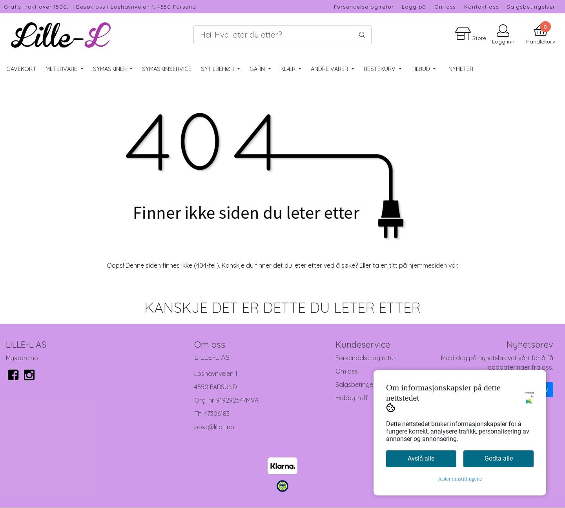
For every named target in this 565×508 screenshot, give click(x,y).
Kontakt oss (481, 6)
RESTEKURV (380, 69)
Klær (289, 69)
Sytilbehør (218, 69)
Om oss (445, 6)
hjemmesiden (427, 265)
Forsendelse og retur (364, 6)
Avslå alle (421, 458)
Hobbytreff (351, 398)
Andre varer (330, 69)
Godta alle (499, 458)
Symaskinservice (166, 69)
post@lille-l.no (214, 427)
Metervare (62, 69)
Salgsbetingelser (531, 6)
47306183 (217, 413)
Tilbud (421, 69)
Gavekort (21, 69)
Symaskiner (110, 69)
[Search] (282, 34)
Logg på (414, 6)
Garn (258, 69)
